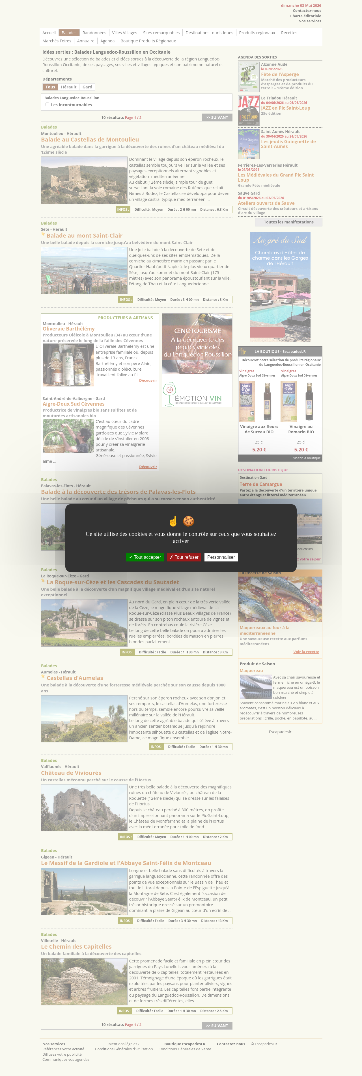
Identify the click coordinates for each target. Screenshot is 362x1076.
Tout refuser (184, 557)
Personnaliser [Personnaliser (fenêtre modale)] (221, 557)
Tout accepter (145, 557)
